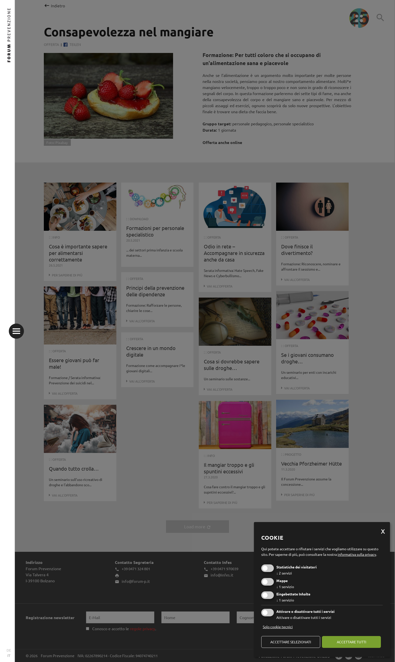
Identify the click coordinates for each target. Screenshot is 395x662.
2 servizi (284, 573)
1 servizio (285, 586)
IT (9, 655)
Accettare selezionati (290, 642)
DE (9, 650)
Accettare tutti (351, 642)
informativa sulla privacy (357, 554)
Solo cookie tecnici (278, 626)
